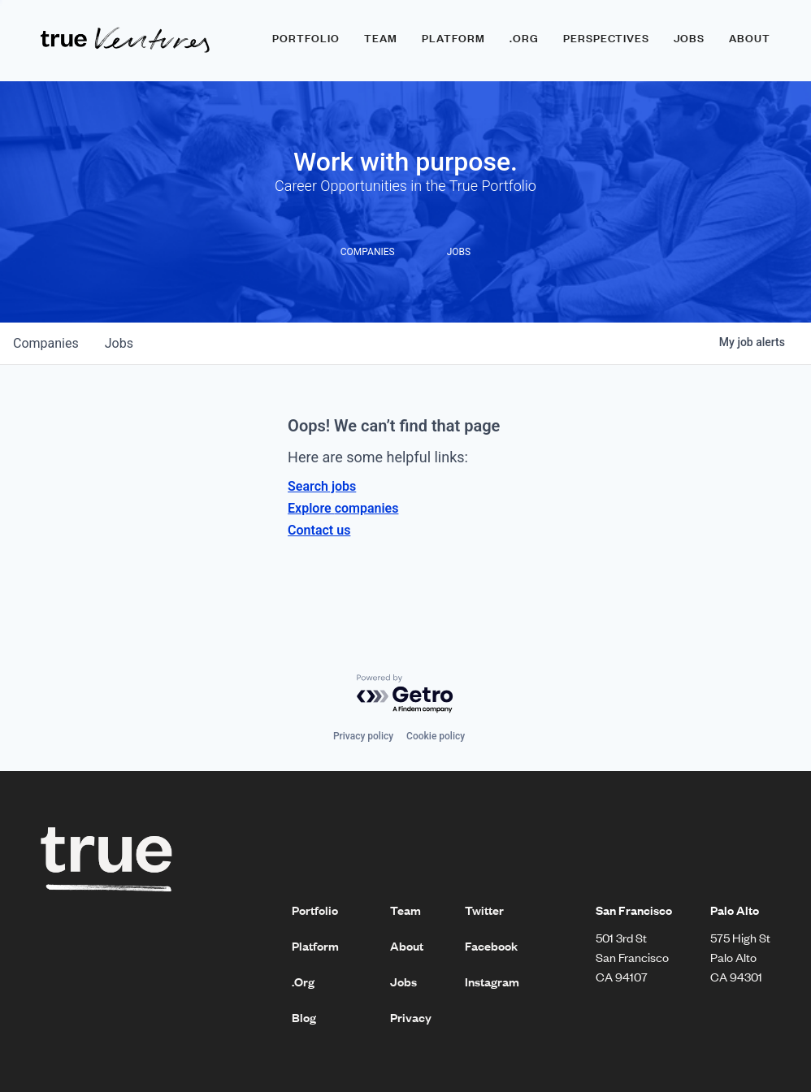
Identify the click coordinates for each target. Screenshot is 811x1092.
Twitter (484, 910)
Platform (453, 38)
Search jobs (322, 486)
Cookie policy (435, 736)
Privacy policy (363, 736)
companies (46, 343)
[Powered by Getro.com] (405, 694)
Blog (304, 1017)
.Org (303, 981)
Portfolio (306, 38)
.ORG (524, 38)
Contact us (319, 530)
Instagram (492, 981)
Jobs (689, 38)
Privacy (411, 1017)
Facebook (491, 945)
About (749, 38)
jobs (119, 343)
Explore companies (343, 508)
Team (380, 38)
